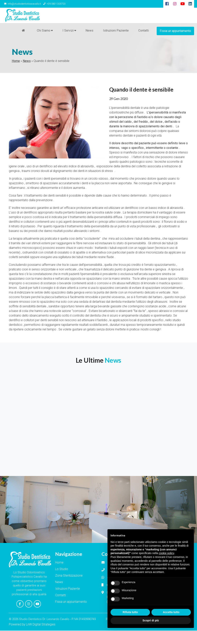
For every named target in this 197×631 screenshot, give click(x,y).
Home (16, 61)
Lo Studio (61, 569)
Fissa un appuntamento (175, 31)
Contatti (143, 31)
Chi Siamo (43, 31)
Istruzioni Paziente (116, 31)
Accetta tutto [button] (171, 612)
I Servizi (68, 31)
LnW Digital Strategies (40, 625)
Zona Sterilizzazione (69, 576)
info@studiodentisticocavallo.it (22, 3)
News (89, 31)
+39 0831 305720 (53, 3)
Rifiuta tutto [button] (130, 612)
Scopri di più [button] (151, 620)
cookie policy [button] (166, 553)
